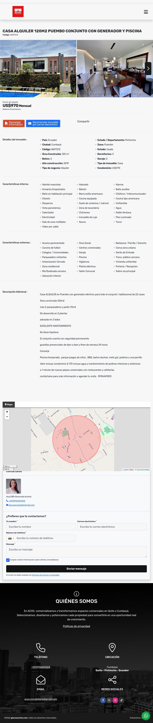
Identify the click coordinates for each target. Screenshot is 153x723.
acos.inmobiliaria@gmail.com (40, 699)
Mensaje (10, 544)
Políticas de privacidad (76, 626)
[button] (12, 94)
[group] (38, 68)
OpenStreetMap (143, 470)
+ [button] (7, 412)
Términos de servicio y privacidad (45, 575)
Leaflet (125, 470)
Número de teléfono (16, 532)
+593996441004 (17, 501)
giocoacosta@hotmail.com (22, 505)
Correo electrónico (87, 521)
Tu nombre (12, 521)
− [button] (7, 417)
